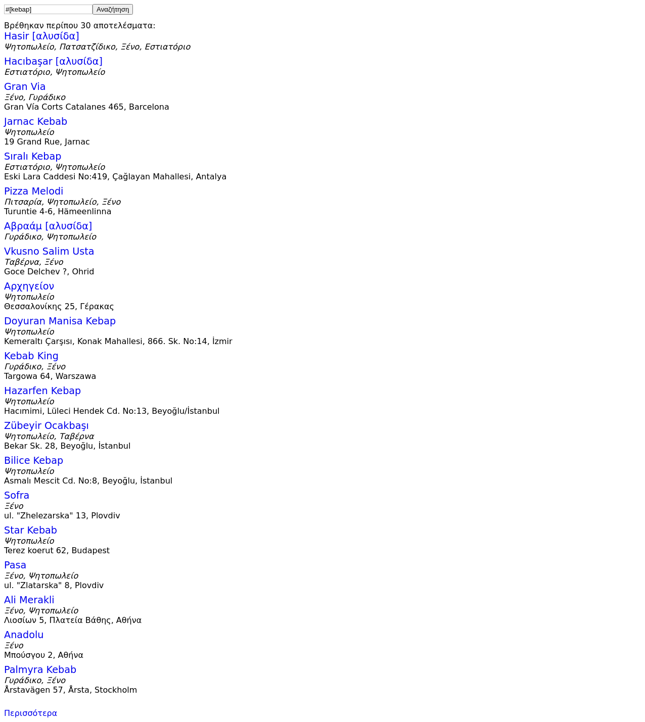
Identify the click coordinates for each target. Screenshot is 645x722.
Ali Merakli (29, 600)
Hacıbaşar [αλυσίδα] (53, 61)
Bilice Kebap (33, 460)
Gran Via (25, 86)
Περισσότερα (30, 713)
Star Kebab (30, 530)
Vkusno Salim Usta (49, 251)
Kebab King (31, 356)
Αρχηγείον (29, 286)
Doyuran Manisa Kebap (60, 321)
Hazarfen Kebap (42, 391)
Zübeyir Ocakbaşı (46, 425)
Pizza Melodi (33, 191)
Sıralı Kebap (32, 156)
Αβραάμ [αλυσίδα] (48, 226)
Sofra (16, 495)
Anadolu (23, 635)
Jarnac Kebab (35, 121)
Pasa (15, 565)
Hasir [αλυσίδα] (41, 36)
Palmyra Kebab (40, 670)
